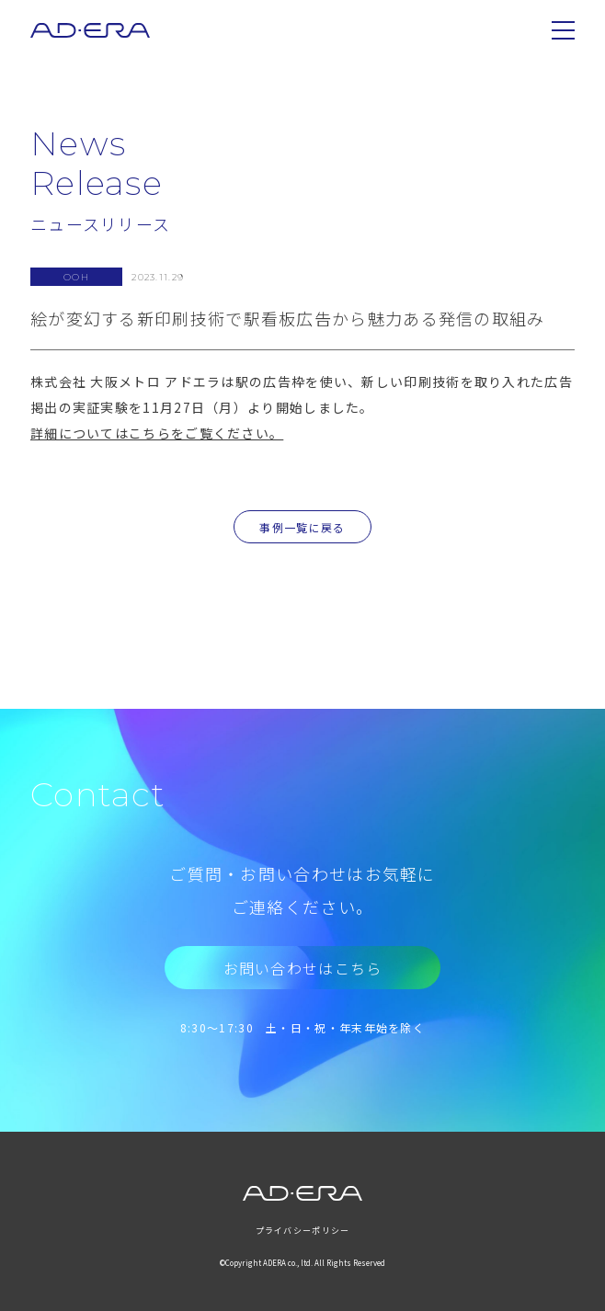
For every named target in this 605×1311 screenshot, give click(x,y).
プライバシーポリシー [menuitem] (303, 1230)
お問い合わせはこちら (302, 968)
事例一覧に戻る (302, 527)
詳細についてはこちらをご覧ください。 (156, 433)
